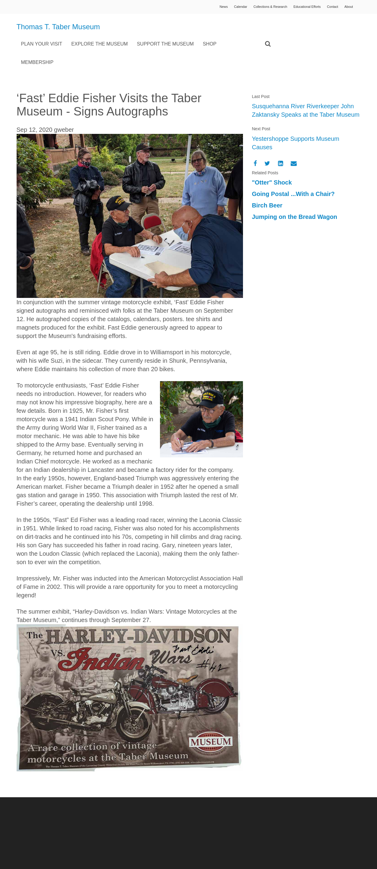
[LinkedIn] (280, 144)
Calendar (226, 7)
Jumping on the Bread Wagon (294, 198)
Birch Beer (267, 187)
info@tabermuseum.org (141, 839)
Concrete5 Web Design (322, 825)
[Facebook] (255, 144)
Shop (298, 25)
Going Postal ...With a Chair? (293, 175)
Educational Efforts (301, 7)
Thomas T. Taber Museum (43, 32)
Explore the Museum (188, 25)
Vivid (355, 825)
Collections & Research (260, 7)
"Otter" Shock (272, 164)
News (207, 7)
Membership (125, 43)
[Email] (293, 144)
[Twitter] (267, 144)
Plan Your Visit (130, 25)
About (347, 7)
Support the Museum (253, 25)
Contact (329, 7)
